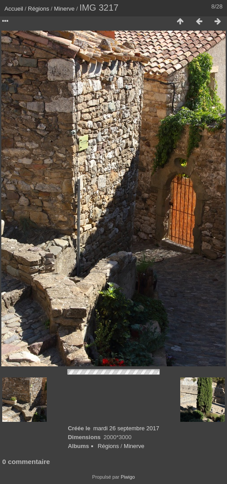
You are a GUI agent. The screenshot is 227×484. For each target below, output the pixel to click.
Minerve (64, 8)
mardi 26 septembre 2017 (126, 428)
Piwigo (128, 477)
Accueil (13, 8)
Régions (38, 8)
